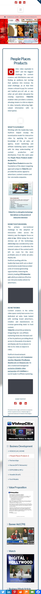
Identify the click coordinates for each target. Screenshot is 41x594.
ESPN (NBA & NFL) (15, 451)
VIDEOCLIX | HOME (16, 432)
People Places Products (19, 437)
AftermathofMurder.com (21, 571)
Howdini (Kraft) (14, 456)
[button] (20, 9)
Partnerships (13, 442)
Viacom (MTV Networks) (17, 446)
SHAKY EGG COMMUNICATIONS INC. (22, 585)
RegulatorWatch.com (20, 569)
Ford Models (13, 460)
